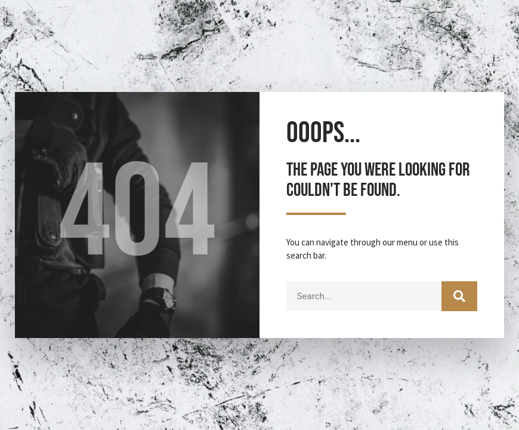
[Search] (459, 296)
